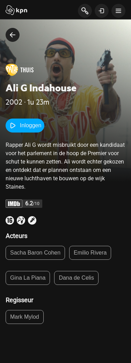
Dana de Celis (76, 278)
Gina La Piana (27, 278)
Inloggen (25, 125)
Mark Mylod (24, 317)
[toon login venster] (102, 11)
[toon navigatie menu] (118, 11)
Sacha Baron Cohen (35, 253)
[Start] (16, 11)
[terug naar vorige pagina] (13, 35)
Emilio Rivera (90, 253)
